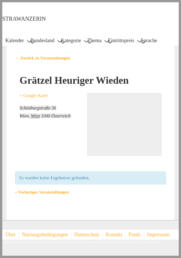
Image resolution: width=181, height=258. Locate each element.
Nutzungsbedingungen (45, 234)
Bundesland (42, 41)
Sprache (149, 41)
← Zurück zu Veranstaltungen (42, 58)
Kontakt (114, 234)
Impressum (158, 234)
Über (10, 234)
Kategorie (71, 41)
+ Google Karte (34, 95)
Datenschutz (86, 234)
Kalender (14, 40)
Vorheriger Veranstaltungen (42, 192)
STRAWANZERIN (24, 19)
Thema (95, 41)
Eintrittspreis (121, 41)
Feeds (134, 234)
